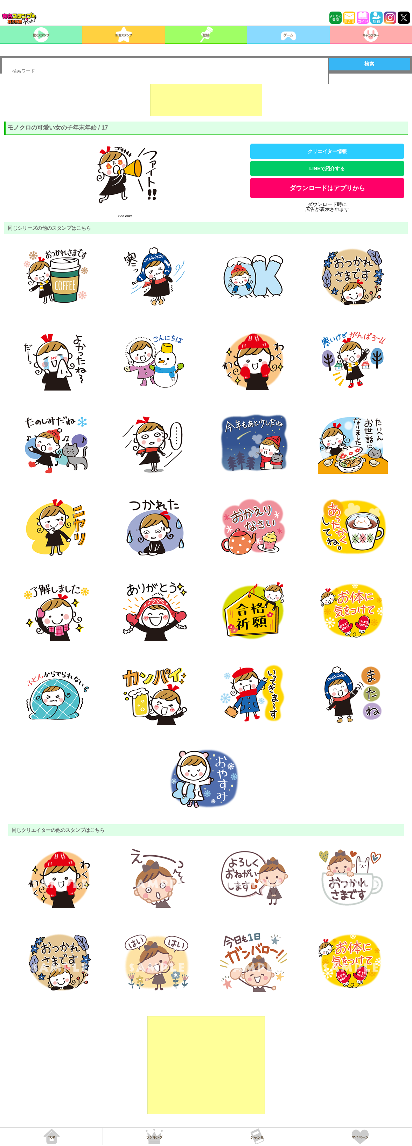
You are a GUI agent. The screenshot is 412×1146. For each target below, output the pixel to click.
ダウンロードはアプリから (327, 188)
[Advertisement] (206, 98)
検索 (369, 64)
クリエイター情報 (327, 151)
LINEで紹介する (327, 168)
